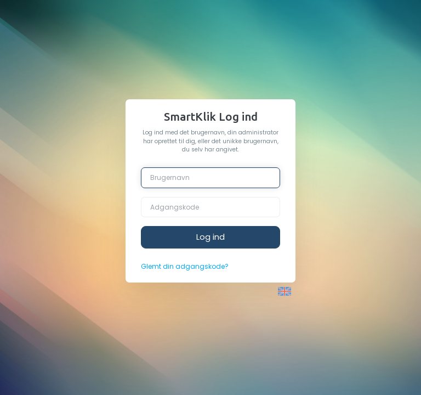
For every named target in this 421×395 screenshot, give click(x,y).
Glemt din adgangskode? (185, 266)
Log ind (210, 236)
